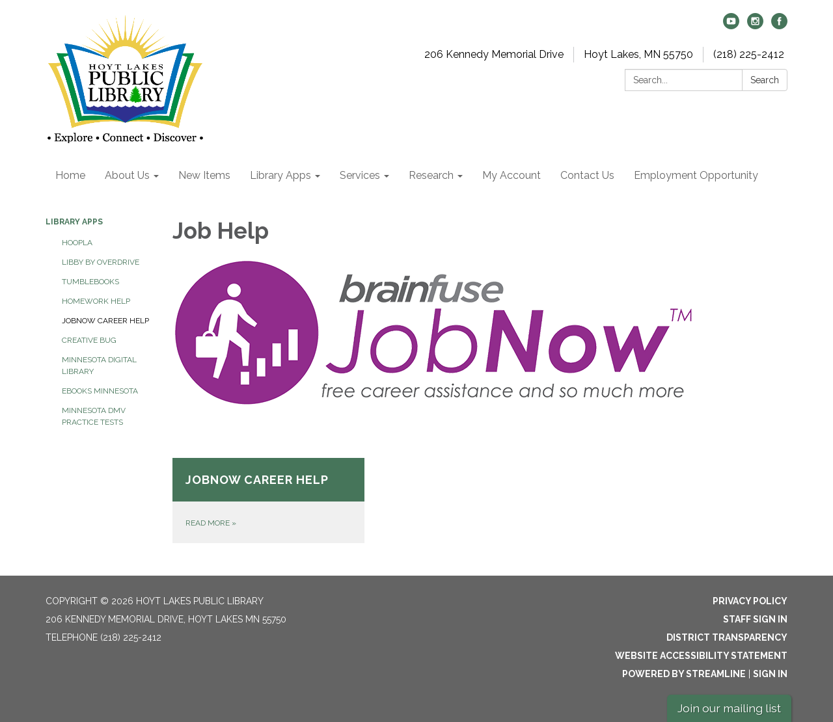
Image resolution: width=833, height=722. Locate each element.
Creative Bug (89, 340)
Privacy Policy (750, 601)
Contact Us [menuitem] (587, 175)
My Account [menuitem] (511, 175)
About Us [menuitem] (127, 175)
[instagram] (755, 26)
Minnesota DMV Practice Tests (94, 416)
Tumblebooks (90, 281)
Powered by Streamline (684, 674)
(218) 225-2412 (748, 54)
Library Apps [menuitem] (280, 175)
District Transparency (726, 637)
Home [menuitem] (70, 175)
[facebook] (779, 26)
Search (764, 80)
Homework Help (96, 301)
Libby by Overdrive (100, 262)
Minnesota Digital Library (99, 365)
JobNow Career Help (105, 320)
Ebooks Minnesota (100, 390)
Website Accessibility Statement (701, 655)
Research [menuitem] (431, 175)
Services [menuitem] (360, 175)
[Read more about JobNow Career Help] (268, 500)
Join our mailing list (729, 708)
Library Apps (74, 221)
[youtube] (731, 26)
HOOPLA (77, 242)
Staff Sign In (755, 619)
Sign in (770, 674)
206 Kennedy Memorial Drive (494, 54)
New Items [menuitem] (204, 175)
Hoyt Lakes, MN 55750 (638, 54)
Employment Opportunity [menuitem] (696, 175)
